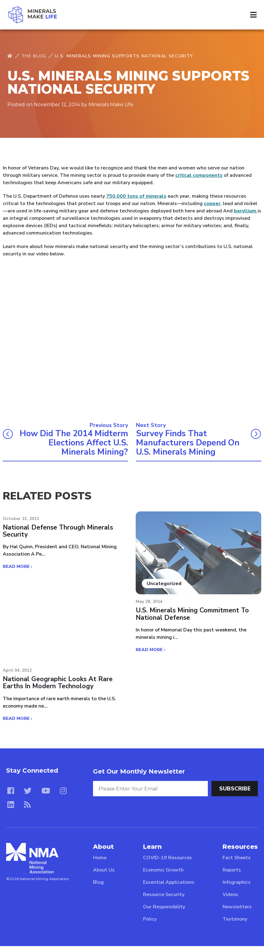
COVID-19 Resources (167, 858)
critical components (199, 175)
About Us (104, 870)
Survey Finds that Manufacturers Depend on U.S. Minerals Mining (189, 443)
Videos (230, 895)
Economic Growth (163, 870)
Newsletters (237, 907)
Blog (98, 883)
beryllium (246, 211)
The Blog (33, 56)
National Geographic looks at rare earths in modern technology (58, 684)
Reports (232, 870)
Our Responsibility (164, 907)
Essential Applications (168, 883)
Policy (150, 920)
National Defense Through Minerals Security (58, 532)
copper (212, 203)
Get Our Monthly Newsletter (139, 772)
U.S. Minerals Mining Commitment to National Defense (193, 614)
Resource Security (163, 895)
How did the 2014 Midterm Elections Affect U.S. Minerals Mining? (77, 443)
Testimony (235, 920)
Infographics (236, 883)
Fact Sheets (236, 858)
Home (100, 858)
